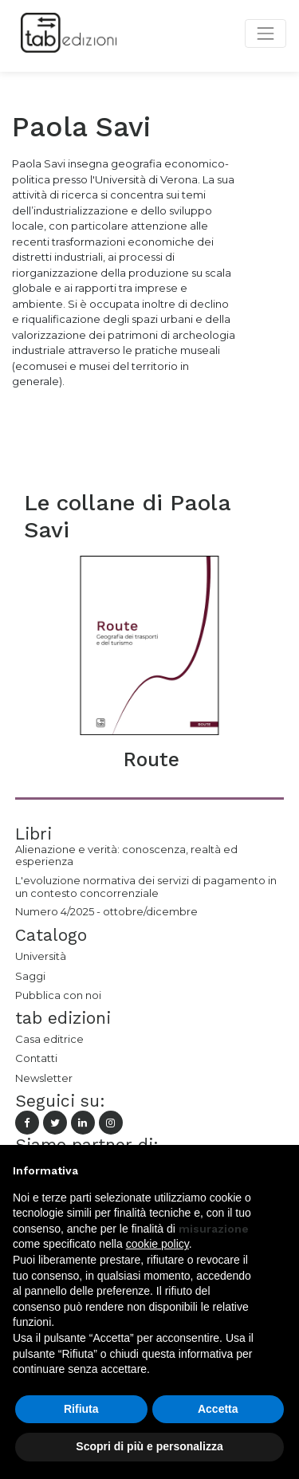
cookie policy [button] (157, 1243)
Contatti (36, 1058)
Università (40, 956)
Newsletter (44, 1078)
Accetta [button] (218, 1408)
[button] (278, 1170)
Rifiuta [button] (81, 1408)
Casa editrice (49, 1039)
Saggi (30, 976)
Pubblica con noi (58, 995)
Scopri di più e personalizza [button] (149, 1446)
